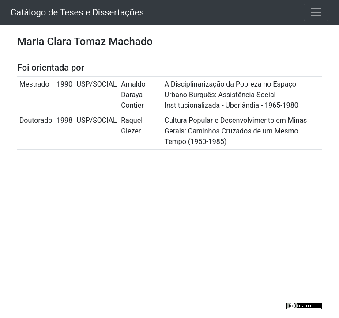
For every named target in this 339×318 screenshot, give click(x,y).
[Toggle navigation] (316, 12)
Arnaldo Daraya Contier (133, 95)
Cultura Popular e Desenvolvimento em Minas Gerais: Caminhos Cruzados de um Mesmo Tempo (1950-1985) (236, 131)
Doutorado (36, 120)
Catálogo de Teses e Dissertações (77, 12)
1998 (64, 120)
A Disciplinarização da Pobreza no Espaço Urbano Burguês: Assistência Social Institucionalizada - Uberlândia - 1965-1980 (231, 95)
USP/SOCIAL (97, 84)
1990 (64, 84)
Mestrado (34, 84)
